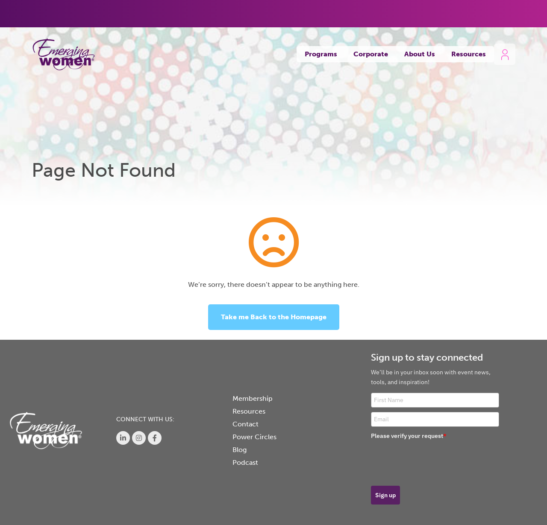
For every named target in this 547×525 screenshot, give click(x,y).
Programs (321, 54)
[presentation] (436, 459)
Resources (468, 54)
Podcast (245, 462)
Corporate (370, 54)
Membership (252, 398)
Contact (245, 424)
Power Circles (254, 437)
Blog (239, 450)
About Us (419, 54)
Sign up (385, 495)
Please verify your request (409, 436)
